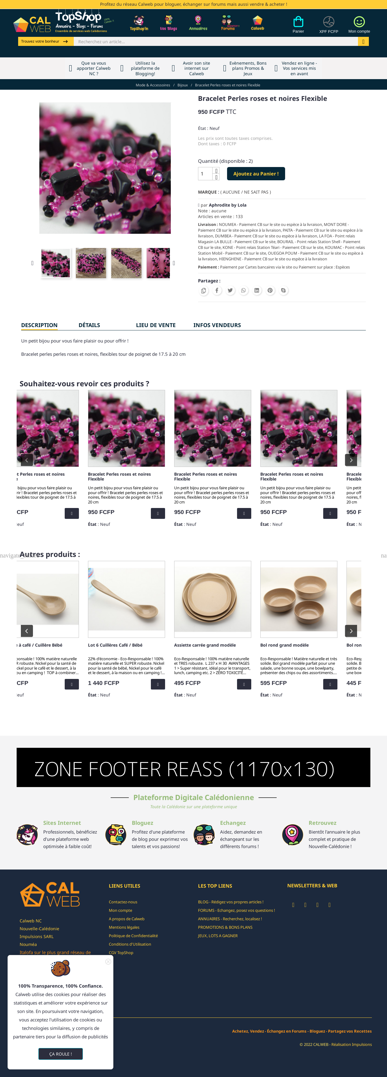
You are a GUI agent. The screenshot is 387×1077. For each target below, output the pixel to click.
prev (27, 460)
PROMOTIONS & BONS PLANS (225, 927)
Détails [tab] (89, 325)
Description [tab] (39, 325)
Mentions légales (124, 927)
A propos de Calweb (127, 918)
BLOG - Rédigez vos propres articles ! (231, 902)
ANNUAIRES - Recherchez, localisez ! (230, 918)
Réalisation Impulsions (351, 1044)
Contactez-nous (123, 902)
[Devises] (328, 28)
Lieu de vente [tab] (156, 325)
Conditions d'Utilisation (130, 944)
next (351, 460)
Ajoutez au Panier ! (256, 173)
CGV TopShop (121, 952)
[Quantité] (205, 173)
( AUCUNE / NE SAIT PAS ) (245, 192)
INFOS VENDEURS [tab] (217, 325)
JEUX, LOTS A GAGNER (218, 935)
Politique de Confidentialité (133, 935)
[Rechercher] (216, 41)
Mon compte (120, 910)
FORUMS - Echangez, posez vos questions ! (236, 910)
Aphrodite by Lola (227, 205)
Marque (207, 192)
